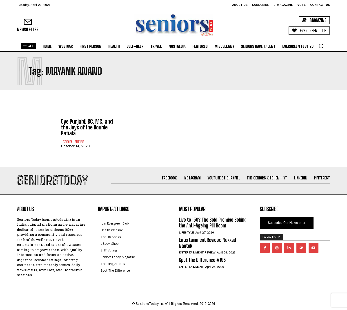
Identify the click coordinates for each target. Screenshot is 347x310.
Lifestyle (186, 232)
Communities (73, 142)
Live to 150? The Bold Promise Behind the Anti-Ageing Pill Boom (213, 223)
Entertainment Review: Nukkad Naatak (207, 243)
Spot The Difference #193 (202, 260)
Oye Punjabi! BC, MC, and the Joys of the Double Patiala (87, 127)
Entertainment (191, 267)
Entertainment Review (197, 252)
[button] (321, 46)
